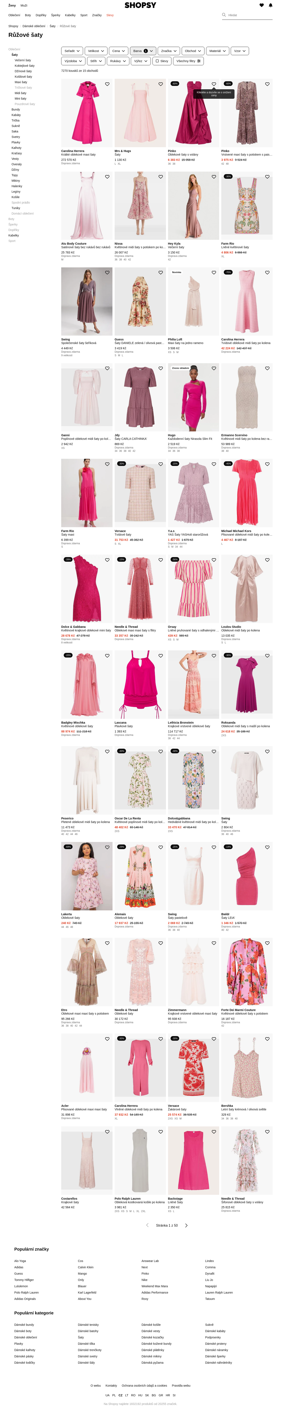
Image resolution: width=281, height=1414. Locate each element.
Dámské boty (23, 1331)
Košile (16, 197)
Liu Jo (209, 1280)
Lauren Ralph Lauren (219, 1292)
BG (154, 1395)
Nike (144, 1280)
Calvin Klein (86, 1267)
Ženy (12, 5)
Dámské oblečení (25, 1337)
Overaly (17, 164)
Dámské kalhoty (24, 1350)
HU (140, 1395)
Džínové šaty (23, 71)
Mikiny (16, 180)
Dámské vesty (151, 1331)
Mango (82, 1273)
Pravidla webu (181, 1385)
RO (133, 1395)
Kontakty (111, 1385)
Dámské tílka (86, 1343)
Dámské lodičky (24, 1362)
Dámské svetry (88, 1356)
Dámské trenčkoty (90, 1350)
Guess (18, 1273)
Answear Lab (150, 1261)
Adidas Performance (155, 1292)
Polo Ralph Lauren (26, 1292)
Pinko (145, 1273)
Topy (15, 175)
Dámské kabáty (215, 1331)
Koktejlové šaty (24, 65)
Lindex (209, 1261)
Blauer (82, 1286)
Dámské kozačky (153, 1337)
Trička (16, 120)
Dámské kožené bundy (156, 1343)
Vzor (240, 51)
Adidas (18, 1267)
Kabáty (16, 115)
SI (174, 1395)
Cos (80, 1261)
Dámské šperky (215, 1356)
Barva (143, 51)
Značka (168, 51)
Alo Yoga (20, 1261)
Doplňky (41, 15)
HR (168, 1395)
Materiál (217, 51)
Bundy (16, 109)
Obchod (193, 51)
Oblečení (14, 15)
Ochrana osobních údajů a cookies (144, 1385)
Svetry (16, 137)
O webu (96, 1385)
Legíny (16, 191)
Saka (15, 131)
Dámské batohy (88, 1331)
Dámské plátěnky (153, 1350)
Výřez (140, 61)
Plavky (16, 142)
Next (145, 1267)
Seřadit (72, 51)
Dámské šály (86, 1362)
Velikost (96, 51)
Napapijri (211, 1286)
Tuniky (16, 208)
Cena (118, 51)
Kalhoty (16, 147)
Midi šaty (20, 93)
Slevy (110, 15)
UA (108, 1395)
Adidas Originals (25, 1299)
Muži (24, 5)
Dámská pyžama (152, 1362)
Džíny (15, 169)
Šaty (81, 1337)
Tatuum (210, 1299)
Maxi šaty (21, 82)
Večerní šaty (23, 60)
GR (161, 1395)
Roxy (145, 1299)
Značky (97, 15)
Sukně (16, 126)
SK (147, 1395)
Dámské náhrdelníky (218, 1362)
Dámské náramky (216, 1350)
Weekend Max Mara (155, 1286)
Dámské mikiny (152, 1356)
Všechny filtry (188, 61)
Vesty (15, 158)
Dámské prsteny (216, 1343)
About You (84, 1299)
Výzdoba (73, 61)
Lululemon (21, 1286)
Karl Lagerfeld (87, 1292)
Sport (83, 15)
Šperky (55, 15)
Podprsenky (213, 1337)
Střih (96, 61)
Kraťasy (17, 153)
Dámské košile (151, 1324)
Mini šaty (20, 98)
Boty (28, 15)
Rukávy (118, 61)
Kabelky (70, 15)
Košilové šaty (23, 76)
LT (126, 1395)
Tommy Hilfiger (24, 1280)
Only (81, 1280)
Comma (210, 1267)
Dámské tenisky (88, 1324)
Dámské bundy (24, 1324)
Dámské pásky (24, 1356)
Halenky (17, 186)
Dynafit (210, 1273)
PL (114, 1395)
